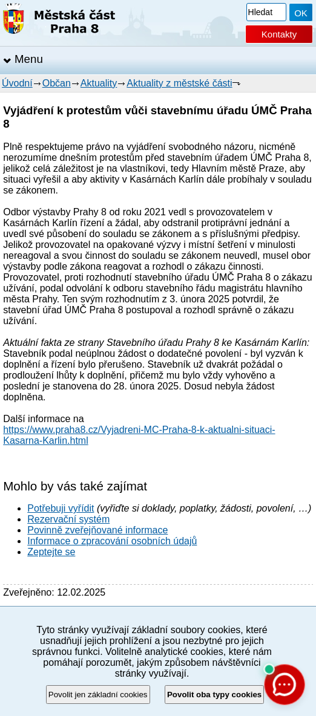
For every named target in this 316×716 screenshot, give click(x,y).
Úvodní (17, 83)
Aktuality (99, 83)
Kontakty (279, 34)
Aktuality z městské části (179, 83)
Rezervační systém (68, 519)
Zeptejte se (51, 552)
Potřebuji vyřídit (60, 508)
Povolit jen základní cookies (98, 694)
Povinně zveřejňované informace (97, 530)
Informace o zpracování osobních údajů (112, 541)
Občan (56, 83)
